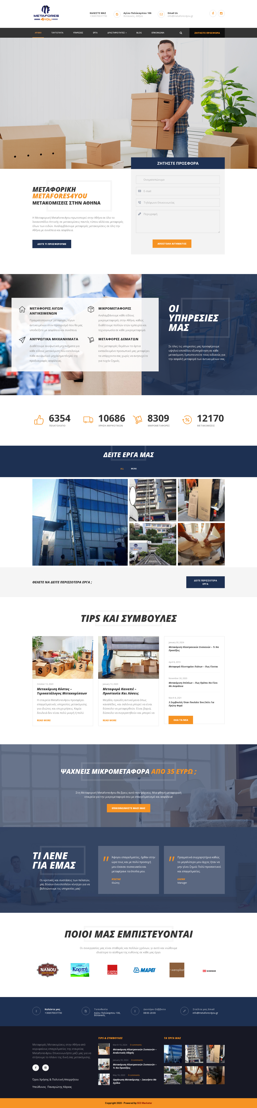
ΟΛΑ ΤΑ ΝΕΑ (180, 720)
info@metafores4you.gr (180, 16)
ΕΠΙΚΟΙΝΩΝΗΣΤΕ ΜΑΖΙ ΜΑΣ (128, 808)
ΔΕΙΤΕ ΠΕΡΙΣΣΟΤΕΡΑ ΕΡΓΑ (205, 582)
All (122, 469)
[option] (194, 646)
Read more (44, 720)
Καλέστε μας (52, 1009)
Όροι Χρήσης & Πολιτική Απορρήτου (55, 1079)
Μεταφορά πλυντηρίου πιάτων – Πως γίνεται (193, 666)
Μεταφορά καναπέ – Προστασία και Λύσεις (121, 691)
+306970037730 (98, 16)
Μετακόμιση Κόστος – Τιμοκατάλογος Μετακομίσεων (62, 691)
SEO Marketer (144, 1103)
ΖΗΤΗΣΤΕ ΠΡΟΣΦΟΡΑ (207, 32)
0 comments (136, 1044)
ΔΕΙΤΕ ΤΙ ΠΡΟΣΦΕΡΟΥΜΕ (51, 244)
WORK (134, 469)
